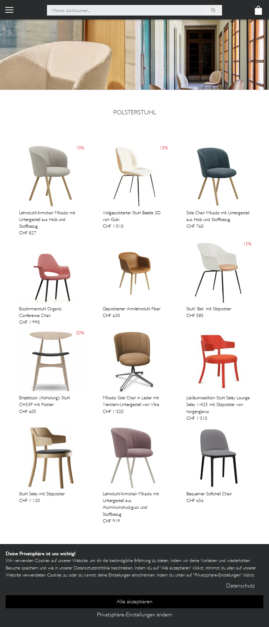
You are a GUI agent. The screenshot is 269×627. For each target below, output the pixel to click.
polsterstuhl (134, 113)
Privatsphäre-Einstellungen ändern (134, 615)
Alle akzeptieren (134, 602)
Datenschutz (240, 586)
